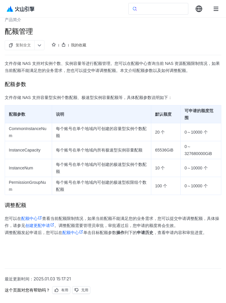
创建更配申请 (39, 225)
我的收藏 (78, 45)
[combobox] (199, 8)
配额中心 (31, 218)
